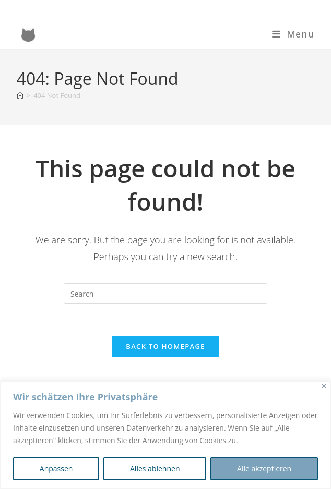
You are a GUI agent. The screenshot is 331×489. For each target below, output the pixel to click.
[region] (165, 435)
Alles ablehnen (155, 468)
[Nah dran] (324, 386)
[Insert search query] (165, 293)
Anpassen (56, 468)
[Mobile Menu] (293, 35)
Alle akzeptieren (264, 468)
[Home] (20, 95)
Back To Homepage (165, 346)
